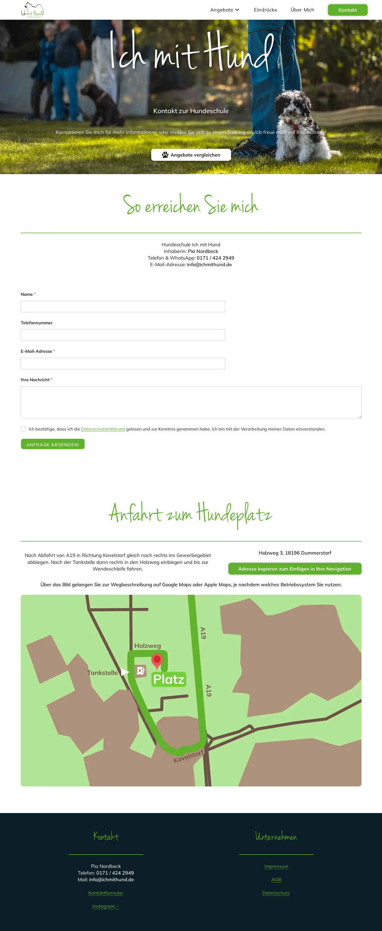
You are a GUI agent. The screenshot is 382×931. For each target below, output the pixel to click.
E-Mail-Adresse (38, 351)
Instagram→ (106, 906)
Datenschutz (276, 893)
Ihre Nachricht (36, 379)
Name (28, 294)
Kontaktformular (106, 893)
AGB (276, 880)
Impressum (276, 866)
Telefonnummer (36, 322)
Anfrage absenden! (52, 444)
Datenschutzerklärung (103, 429)
